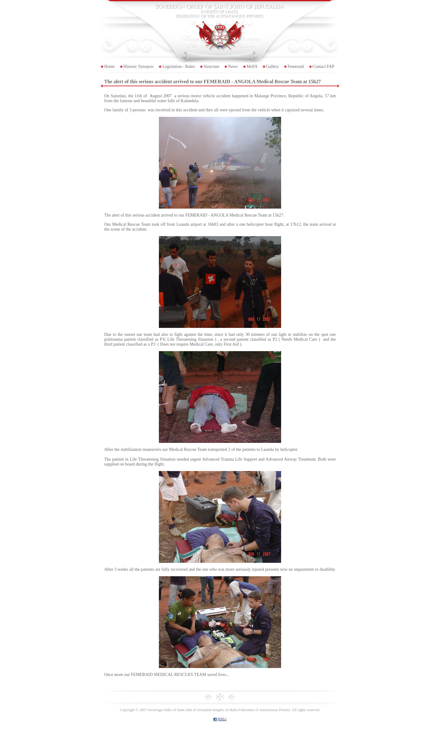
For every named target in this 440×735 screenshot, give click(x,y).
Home (109, 66)
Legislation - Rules (178, 66)
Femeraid (296, 66)
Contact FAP (324, 66)
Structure (211, 66)
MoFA (252, 66)
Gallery (272, 66)
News (233, 66)
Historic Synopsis (138, 66)
